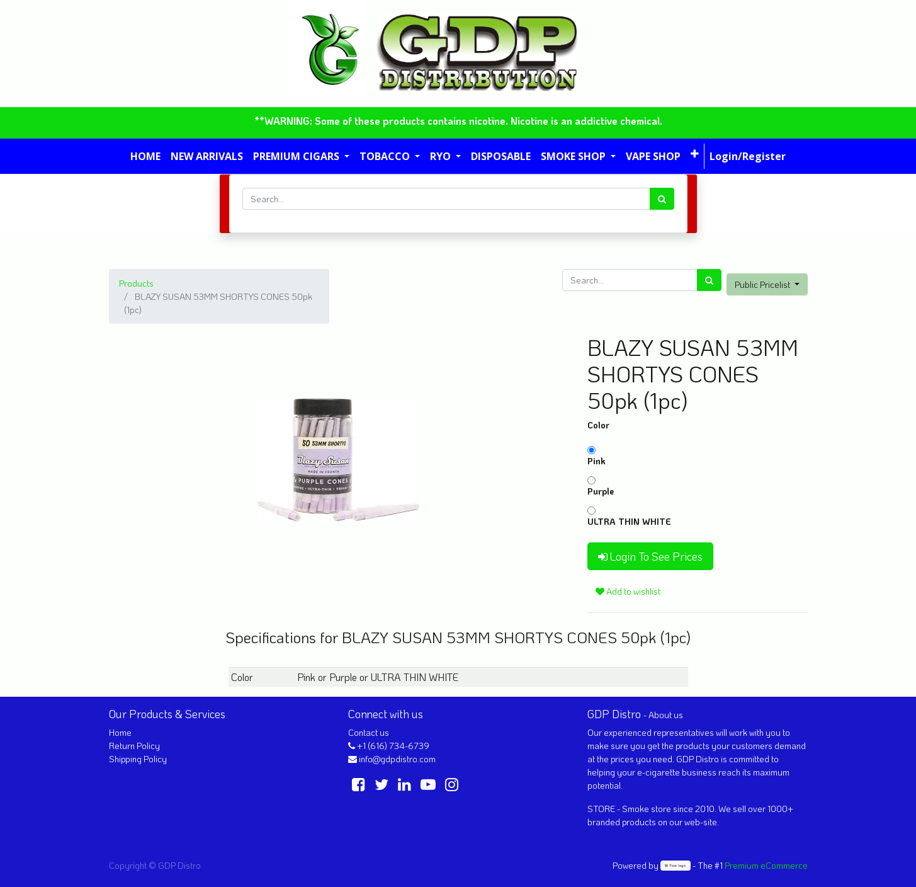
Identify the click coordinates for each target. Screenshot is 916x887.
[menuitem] (145, 156)
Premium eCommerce (766, 865)
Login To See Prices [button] (650, 556)
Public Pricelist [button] (763, 284)
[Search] (662, 199)
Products (136, 283)
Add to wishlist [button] (628, 591)
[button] (695, 154)
